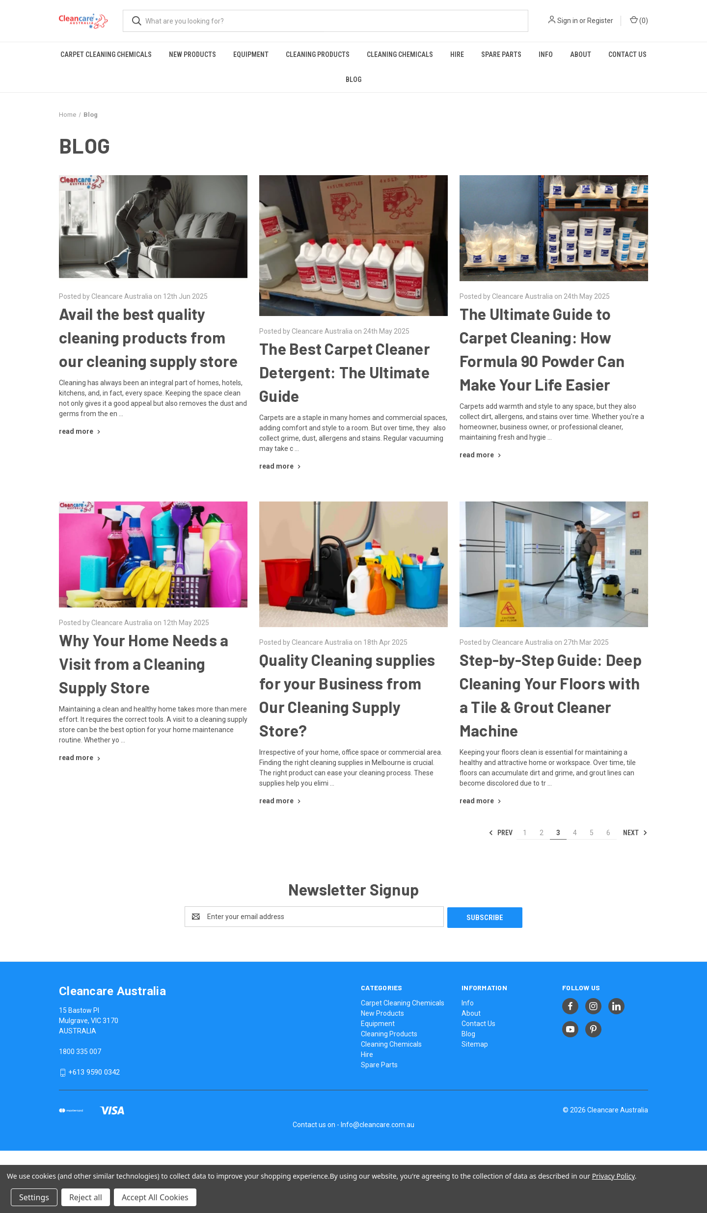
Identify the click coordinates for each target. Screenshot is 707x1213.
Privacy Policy (613, 1176)
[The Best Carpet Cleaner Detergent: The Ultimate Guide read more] (281, 466)
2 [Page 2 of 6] (542, 833)
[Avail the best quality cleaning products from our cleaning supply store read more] (81, 431)
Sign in (567, 21)
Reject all (85, 1197)
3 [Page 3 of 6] (558, 833)
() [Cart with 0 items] (639, 20)
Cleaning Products (318, 54)
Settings (34, 1197)
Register (600, 21)
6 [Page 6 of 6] (608, 833)
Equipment (251, 54)
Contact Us (627, 54)
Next (635, 833)
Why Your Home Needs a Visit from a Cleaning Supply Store (143, 663)
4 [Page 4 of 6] (575, 833)
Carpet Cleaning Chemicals (106, 54)
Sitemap (475, 1043)
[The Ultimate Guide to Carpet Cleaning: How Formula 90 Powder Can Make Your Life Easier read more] (481, 455)
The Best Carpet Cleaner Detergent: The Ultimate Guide (344, 372)
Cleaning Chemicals (400, 54)
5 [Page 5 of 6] (592, 833)
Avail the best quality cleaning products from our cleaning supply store (148, 337)
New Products (192, 54)
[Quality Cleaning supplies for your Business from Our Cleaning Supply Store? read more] (281, 801)
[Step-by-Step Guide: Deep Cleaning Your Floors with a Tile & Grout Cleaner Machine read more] (481, 801)
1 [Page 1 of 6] (525, 833)
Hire (457, 54)
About (580, 54)
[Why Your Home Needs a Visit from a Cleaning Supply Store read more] (81, 758)
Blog (353, 79)
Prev (501, 833)
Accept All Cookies (155, 1197)
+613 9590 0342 (94, 1071)
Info (546, 54)
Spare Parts (501, 54)
